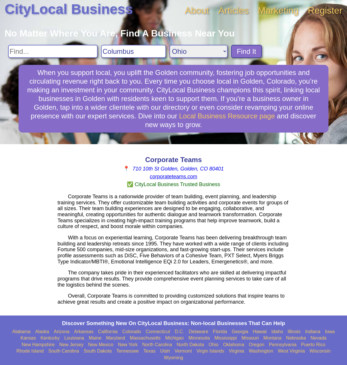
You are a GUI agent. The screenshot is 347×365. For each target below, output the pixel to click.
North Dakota (190, 344)
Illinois (294, 331)
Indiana (312, 331)
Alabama (21, 331)
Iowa (330, 331)
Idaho (277, 331)
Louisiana (74, 337)
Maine (95, 337)
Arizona (61, 331)
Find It (246, 51)
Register (325, 10)
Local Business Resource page (227, 116)
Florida (220, 331)
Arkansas (84, 331)
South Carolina (63, 351)
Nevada (318, 337)
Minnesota (199, 337)
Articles (233, 10)
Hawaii (260, 331)
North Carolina (157, 344)
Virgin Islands (210, 351)
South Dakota (98, 351)
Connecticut (158, 331)
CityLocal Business (69, 9)
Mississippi (225, 337)
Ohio (213, 344)
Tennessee (127, 351)
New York (128, 344)
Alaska (42, 331)
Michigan (174, 337)
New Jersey (71, 344)
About (197, 10)
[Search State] (198, 51)
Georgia (240, 331)
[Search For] (53, 51)
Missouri (250, 337)
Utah (165, 351)
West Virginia (291, 351)
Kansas (28, 337)
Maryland (115, 337)
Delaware (198, 331)
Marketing (278, 10)
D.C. (179, 331)
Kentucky (50, 337)
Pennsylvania (282, 344)
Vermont (183, 351)
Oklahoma (233, 344)
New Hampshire (38, 344)
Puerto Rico (313, 344)
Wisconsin (320, 351)
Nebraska (296, 337)
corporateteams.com (173, 176)
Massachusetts (145, 337)
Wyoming (173, 357)
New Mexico (100, 344)
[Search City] (133, 51)
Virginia (236, 351)
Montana (272, 337)
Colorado (131, 331)
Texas (149, 351)
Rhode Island (30, 351)
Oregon (256, 344)
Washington (261, 351)
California (108, 331)
